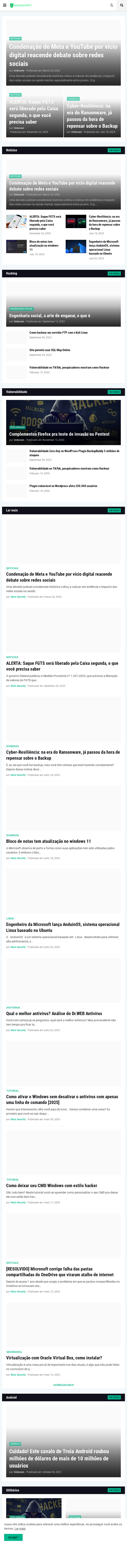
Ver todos (114, 150)
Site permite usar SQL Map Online (49, 350)
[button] (4, 5)
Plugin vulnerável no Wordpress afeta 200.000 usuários (63, 486)
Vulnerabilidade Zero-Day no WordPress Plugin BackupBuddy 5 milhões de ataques (74, 453)
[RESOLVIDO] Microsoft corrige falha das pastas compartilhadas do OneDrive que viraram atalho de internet (60, 1271)
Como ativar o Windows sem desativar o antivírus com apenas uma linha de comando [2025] (62, 1099)
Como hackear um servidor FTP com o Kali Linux (58, 332)
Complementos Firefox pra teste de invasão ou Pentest (59, 434)
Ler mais (20, 1528)
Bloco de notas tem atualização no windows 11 (43, 246)
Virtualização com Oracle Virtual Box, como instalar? (54, 1357)
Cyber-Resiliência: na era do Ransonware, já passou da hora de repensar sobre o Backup (92, 116)
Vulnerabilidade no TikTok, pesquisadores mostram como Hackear (69, 367)
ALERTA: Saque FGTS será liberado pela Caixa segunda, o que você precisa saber (33, 112)
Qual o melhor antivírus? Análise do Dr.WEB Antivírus (54, 1013)
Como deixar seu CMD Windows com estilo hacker (51, 1185)
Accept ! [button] (13, 1537)
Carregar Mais (63, 1384)
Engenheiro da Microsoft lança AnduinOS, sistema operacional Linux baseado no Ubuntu (104, 248)
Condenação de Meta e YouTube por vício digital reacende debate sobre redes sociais (63, 55)
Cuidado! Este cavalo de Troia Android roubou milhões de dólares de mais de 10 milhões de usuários (59, 1458)
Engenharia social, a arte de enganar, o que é (49, 315)
